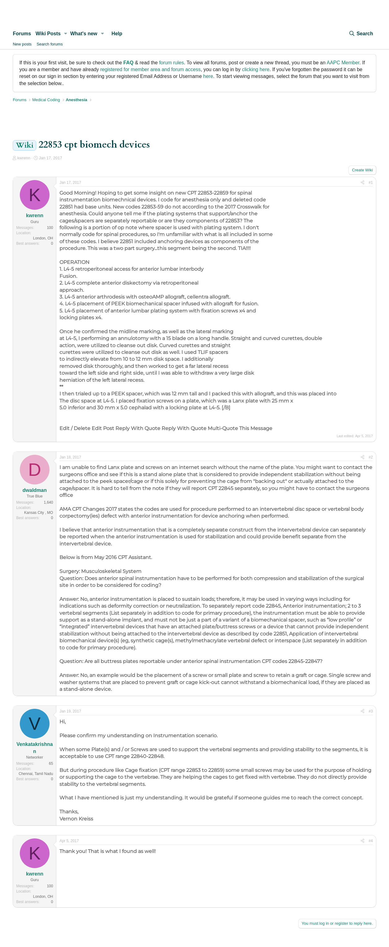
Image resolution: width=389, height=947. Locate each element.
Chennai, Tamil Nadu (36, 774)
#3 (371, 711)
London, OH (43, 238)
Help (116, 33)
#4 (371, 841)
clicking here (256, 69)
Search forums (50, 44)
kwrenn (23, 158)
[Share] (362, 182)
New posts (22, 44)
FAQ (128, 62)
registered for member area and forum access (150, 69)
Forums (22, 33)
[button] (65, 34)
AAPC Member (342, 62)
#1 (371, 182)
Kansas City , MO (38, 512)
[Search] (361, 34)
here (208, 76)
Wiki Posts (48, 33)
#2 (371, 457)
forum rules (171, 62)
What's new (83, 33)
